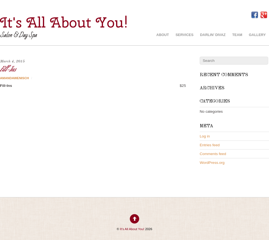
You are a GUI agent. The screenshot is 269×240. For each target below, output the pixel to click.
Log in (205, 136)
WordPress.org (212, 163)
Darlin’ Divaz (213, 35)
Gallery (257, 35)
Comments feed (213, 154)
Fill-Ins (8, 70)
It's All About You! (132, 229)
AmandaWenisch (14, 78)
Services (184, 35)
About (162, 35)
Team (237, 35)
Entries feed (210, 145)
